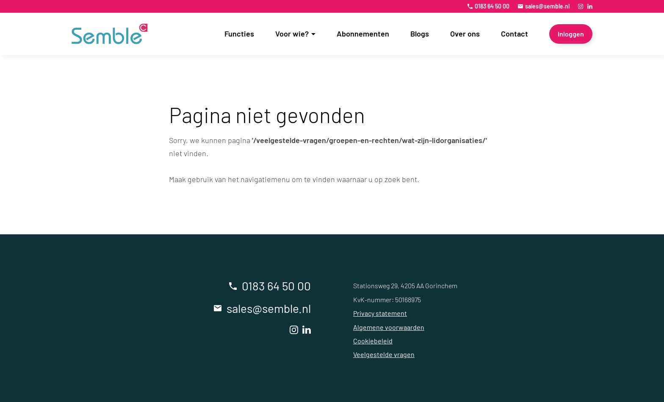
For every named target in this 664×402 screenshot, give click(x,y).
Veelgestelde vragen (384, 354)
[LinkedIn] (589, 6)
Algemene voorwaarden (388, 327)
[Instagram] (580, 6)
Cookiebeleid (373, 341)
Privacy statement (380, 313)
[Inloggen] (570, 34)
